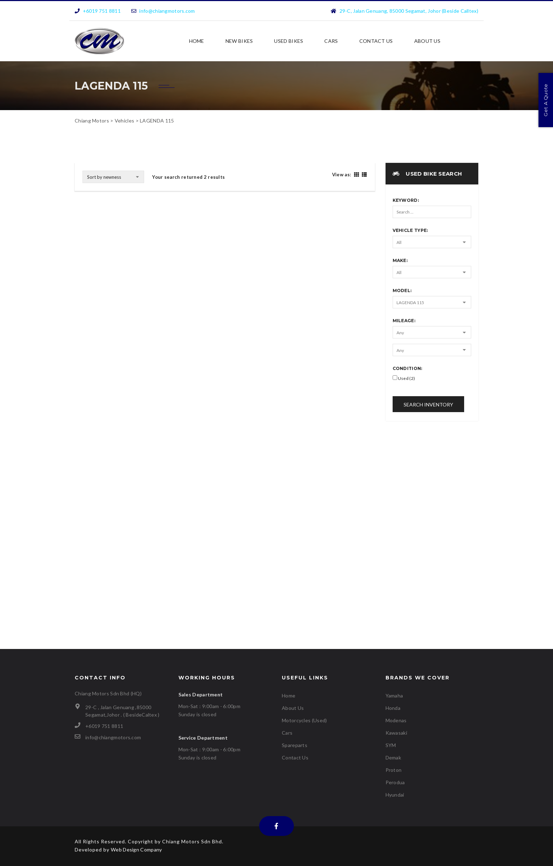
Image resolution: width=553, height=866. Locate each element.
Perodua (395, 782)
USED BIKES (288, 41)
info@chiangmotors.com (167, 11)
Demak (393, 757)
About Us (427, 41)
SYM (391, 745)
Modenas (396, 720)
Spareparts (294, 745)
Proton (394, 770)
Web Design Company (136, 850)
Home (196, 41)
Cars (331, 41)
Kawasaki (396, 733)
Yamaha (394, 696)
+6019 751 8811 (102, 11)
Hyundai (395, 795)
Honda (393, 708)
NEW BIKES (239, 41)
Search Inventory (428, 404)
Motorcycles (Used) (304, 720)
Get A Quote (545, 100)
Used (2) (404, 378)
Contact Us (376, 41)
